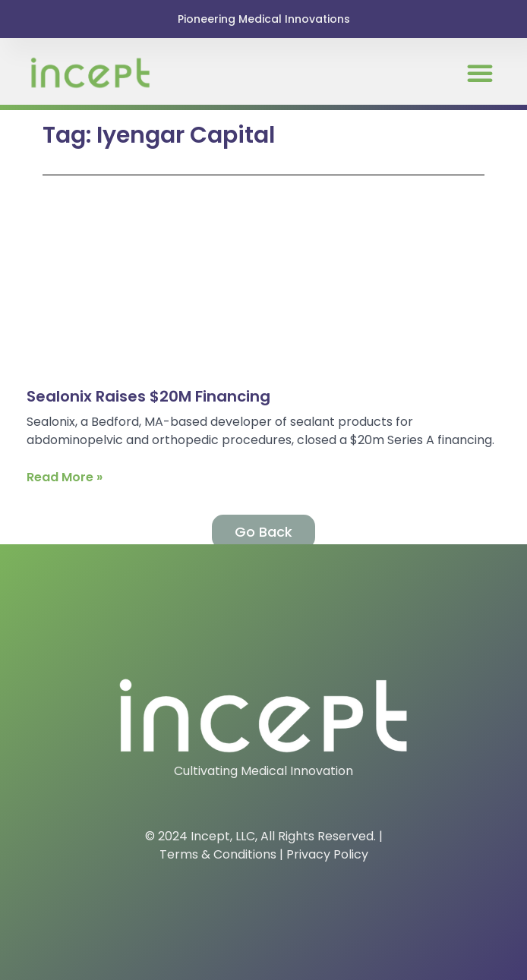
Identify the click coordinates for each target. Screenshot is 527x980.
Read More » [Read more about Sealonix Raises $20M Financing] (65, 477)
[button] (479, 72)
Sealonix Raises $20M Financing (148, 396)
